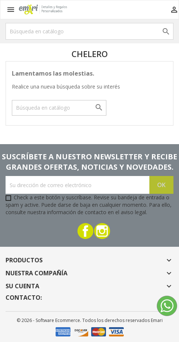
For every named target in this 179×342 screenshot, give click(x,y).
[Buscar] (89, 31)
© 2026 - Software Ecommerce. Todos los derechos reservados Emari (90, 320)
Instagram (102, 231)
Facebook (85, 231)
